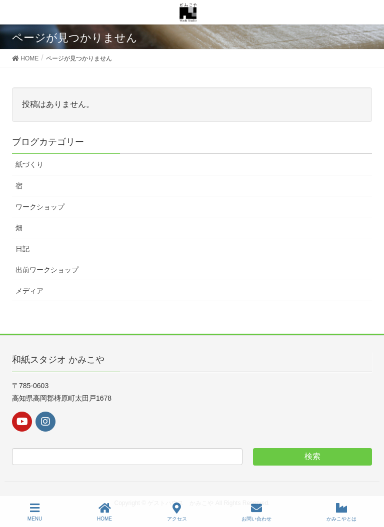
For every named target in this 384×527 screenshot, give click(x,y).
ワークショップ (40, 207)
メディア (30, 291)
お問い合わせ (257, 512)
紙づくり (30, 164)
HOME (104, 512)
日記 (23, 249)
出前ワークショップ (47, 270)
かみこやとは (341, 512)
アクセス (177, 512)
